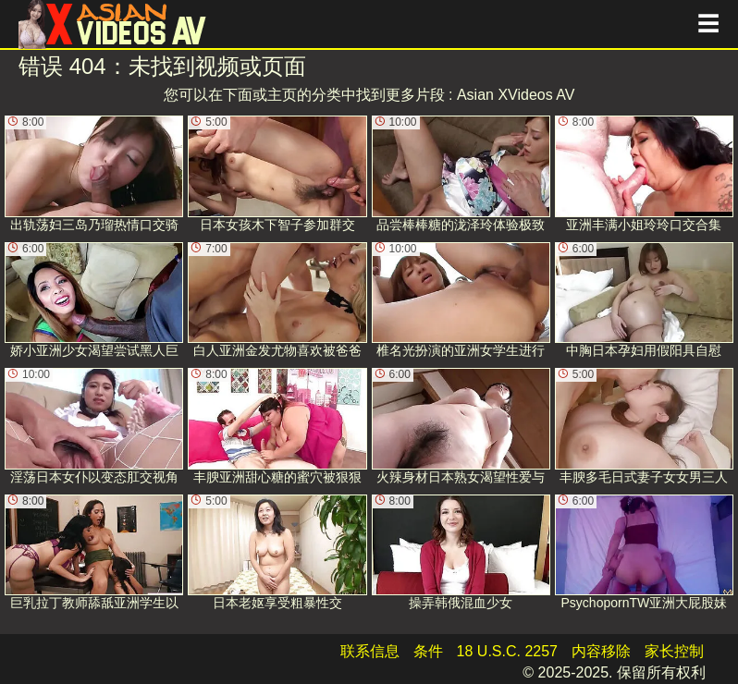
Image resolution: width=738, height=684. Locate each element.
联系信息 (370, 651)
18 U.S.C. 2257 (507, 651)
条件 (428, 651)
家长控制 (674, 651)
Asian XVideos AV (516, 95)
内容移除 (601, 651)
